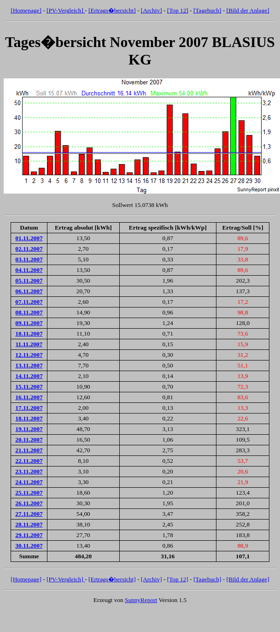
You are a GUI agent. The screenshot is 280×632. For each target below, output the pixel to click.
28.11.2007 (28, 524)
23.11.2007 (28, 471)
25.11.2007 (28, 492)
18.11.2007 (28, 418)
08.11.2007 (28, 312)
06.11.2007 (28, 291)
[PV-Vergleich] (66, 10)
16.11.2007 (28, 397)
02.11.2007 (28, 248)
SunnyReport (141, 600)
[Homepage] (26, 10)
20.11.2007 (28, 439)
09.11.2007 (28, 322)
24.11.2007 (28, 481)
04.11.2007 (28, 269)
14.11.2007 (28, 375)
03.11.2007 (28, 259)
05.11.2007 (28, 280)
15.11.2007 (28, 386)
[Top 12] (177, 10)
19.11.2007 (28, 428)
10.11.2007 (28, 333)
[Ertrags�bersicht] (112, 10)
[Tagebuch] (207, 10)
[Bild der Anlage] (247, 10)
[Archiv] (151, 10)
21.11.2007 (28, 450)
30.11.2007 (28, 545)
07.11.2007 (28, 301)
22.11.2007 (28, 460)
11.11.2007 (29, 344)
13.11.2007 (28, 365)
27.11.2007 (28, 513)
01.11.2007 (28, 238)
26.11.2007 (28, 503)
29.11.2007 (28, 535)
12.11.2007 (28, 354)
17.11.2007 (28, 407)
